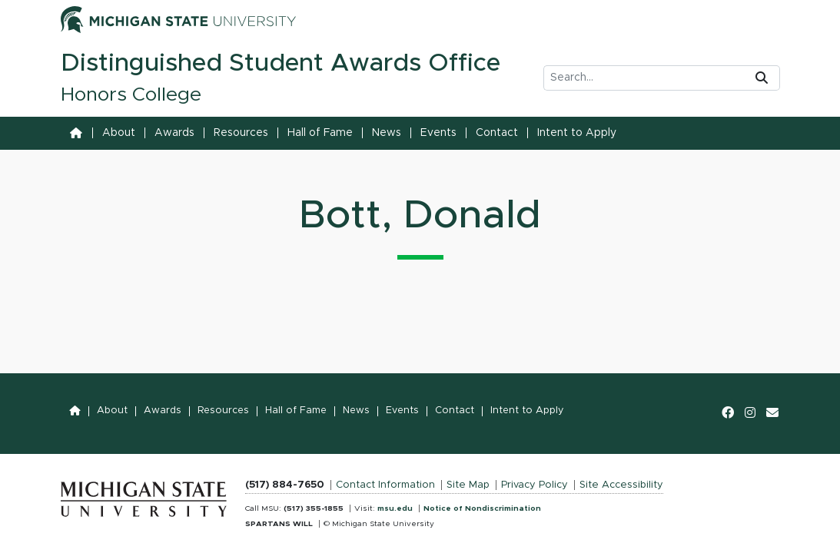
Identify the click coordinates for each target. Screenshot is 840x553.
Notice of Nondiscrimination (482, 508)
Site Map (468, 485)
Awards (174, 132)
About (118, 132)
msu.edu (395, 508)
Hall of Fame (320, 132)
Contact (497, 132)
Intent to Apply (576, 132)
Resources (241, 132)
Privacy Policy (534, 485)
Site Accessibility (621, 485)
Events (438, 132)
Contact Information (385, 485)
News (386, 132)
